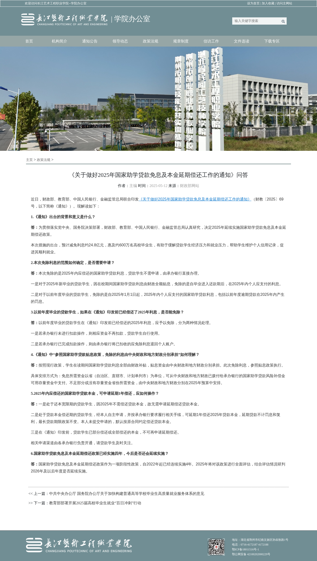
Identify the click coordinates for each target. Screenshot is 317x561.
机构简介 (59, 41)
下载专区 (272, 41)
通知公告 (90, 41)
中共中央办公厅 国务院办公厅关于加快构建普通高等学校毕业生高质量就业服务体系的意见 (126, 494)
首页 (29, 41)
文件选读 (241, 41)
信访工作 (211, 41)
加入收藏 (268, 3)
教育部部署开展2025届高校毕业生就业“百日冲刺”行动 (95, 503)
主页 (29, 160)
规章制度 (181, 41)
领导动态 (120, 41)
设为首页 (253, 3)
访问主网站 (284, 3)
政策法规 (150, 41)
